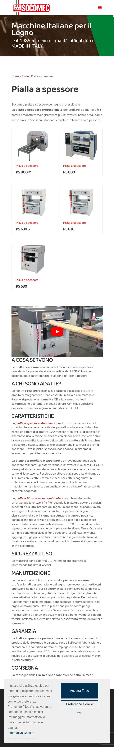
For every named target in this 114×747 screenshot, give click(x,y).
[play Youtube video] (57, 331)
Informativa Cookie (20, 732)
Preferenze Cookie (79, 704)
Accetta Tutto (79, 691)
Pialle (25, 76)
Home (15, 76)
